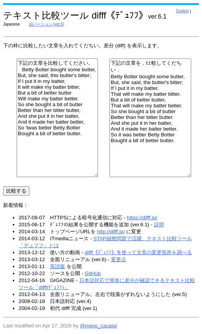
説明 (159, 224)
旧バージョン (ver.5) (46, 24)
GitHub (93, 273)
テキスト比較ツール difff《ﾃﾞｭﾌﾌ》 (75, 15)
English (182, 11)
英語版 (57, 266)
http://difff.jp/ (111, 231)
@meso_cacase (98, 326)
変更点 (118, 259)
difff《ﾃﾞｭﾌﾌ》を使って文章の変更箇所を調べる (138, 252)
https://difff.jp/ (142, 217)
